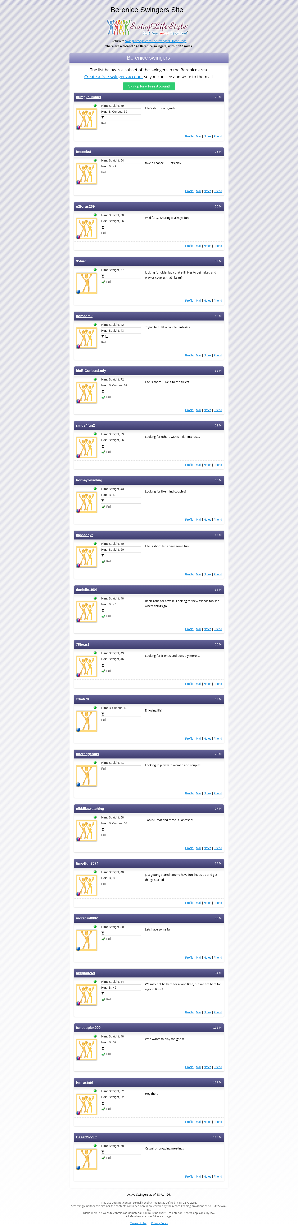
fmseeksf (83, 151)
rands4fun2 (85, 425)
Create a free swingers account (113, 76)
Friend (218, 136)
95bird (81, 261)
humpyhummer (88, 97)
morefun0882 (87, 918)
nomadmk (84, 316)
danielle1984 (86, 589)
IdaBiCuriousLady (91, 370)
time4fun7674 (87, 863)
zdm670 (82, 699)
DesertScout (86, 1137)
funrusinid (84, 1082)
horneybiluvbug (89, 480)
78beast (82, 644)
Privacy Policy (159, 1223)
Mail (198, 136)
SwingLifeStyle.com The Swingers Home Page (155, 41)
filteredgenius (87, 754)
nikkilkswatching (90, 808)
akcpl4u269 (85, 973)
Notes (207, 136)
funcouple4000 (88, 1027)
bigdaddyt (84, 535)
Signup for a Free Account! (149, 86)
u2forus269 (85, 206)
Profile (189, 136)
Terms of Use (138, 1223)
